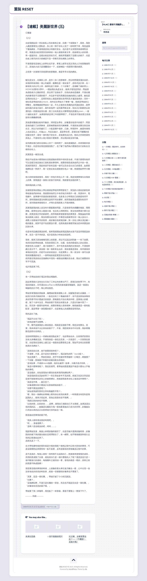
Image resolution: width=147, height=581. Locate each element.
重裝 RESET (23, 9)
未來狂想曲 (30, 536)
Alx (86, 569)
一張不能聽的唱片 (55, 536)
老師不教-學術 (109, 206)
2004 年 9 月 (108, 91)
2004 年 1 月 (108, 125)
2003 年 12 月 (109, 130)
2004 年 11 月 (109, 82)
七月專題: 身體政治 (111, 154)
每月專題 (107, 202)
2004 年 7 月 (108, 100)
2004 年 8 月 (108, 95)
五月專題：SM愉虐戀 (111, 169)
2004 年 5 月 (108, 108)
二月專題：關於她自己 (112, 165)
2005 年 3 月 (108, 65)
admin (42, 507)
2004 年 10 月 (109, 87)
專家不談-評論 (109, 193)
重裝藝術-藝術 (109, 219)
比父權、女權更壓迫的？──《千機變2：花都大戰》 (77, 539)
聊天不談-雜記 (109, 211)
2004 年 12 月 (109, 78)
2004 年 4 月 (108, 113)
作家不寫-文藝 (51, 507)
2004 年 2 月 (108, 121)
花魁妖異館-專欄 (110, 215)
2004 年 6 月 (108, 104)
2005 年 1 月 (108, 74)
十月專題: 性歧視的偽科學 (113, 189)
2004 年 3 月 (108, 117)
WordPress (73, 569)
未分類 (106, 198)
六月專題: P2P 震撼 (111, 178)
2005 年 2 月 (108, 70)
